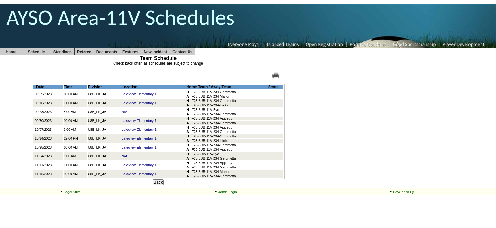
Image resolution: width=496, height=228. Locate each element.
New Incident (155, 52)
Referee (84, 52)
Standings (62, 52)
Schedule (36, 52)
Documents (106, 52)
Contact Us (182, 52)
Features (130, 52)
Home (11, 52)
